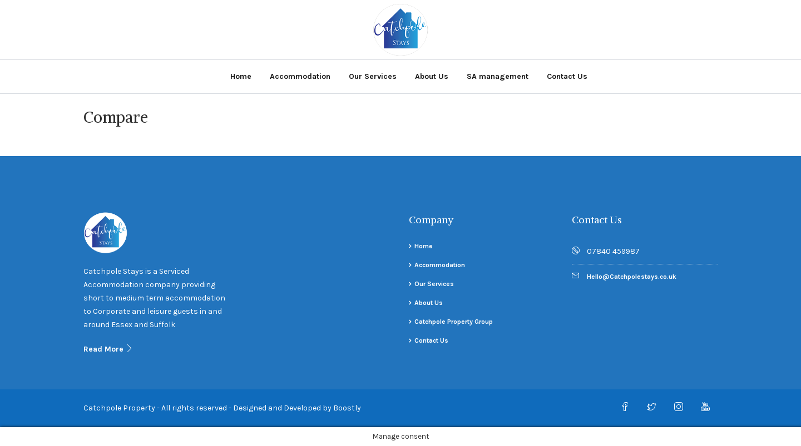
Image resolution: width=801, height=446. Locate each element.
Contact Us (567, 76)
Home (240, 76)
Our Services (373, 76)
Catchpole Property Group (453, 321)
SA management (497, 76)
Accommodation (300, 76)
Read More (108, 349)
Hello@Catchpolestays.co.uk (631, 276)
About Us (431, 76)
